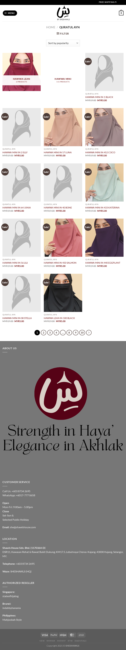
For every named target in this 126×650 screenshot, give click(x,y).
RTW (70, 641)
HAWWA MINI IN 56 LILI (15, 262)
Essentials (80, 641)
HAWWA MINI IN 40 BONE (58, 207)
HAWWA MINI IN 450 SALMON (60, 262)
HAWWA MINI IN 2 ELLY (15, 152)
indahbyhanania (11, 607)
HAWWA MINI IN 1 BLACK (99, 97)
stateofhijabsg (10, 596)
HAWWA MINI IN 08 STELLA (17, 318)
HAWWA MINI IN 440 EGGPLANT (102, 262)
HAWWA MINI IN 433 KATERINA (102, 207)
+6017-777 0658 (25, 495)
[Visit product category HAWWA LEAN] (21, 72)
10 (82, 332)
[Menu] (10, 13)
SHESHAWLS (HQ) (21, 571)
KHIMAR (51, 641)
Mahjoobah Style (12, 619)
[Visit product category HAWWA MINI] (63, 72)
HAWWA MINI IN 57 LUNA (58, 152)
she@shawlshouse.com (23, 527)
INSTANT (61, 641)
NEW (42, 641)
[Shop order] (63, 43)
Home (50, 27)
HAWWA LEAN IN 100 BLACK (59, 318)
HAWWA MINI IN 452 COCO (100, 152)
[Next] (89, 332)
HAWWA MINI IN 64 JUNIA (16, 207)
